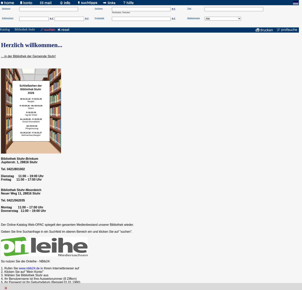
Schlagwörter (7, 18)
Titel (189, 8)
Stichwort (6, 8)
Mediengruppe (193, 18)
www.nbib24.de (29, 268)
